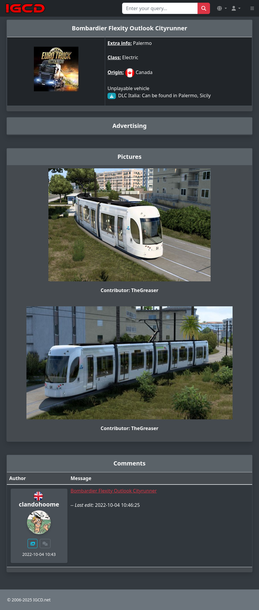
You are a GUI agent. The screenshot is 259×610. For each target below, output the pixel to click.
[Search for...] (160, 8)
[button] (222, 8)
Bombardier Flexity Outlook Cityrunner (114, 490)
